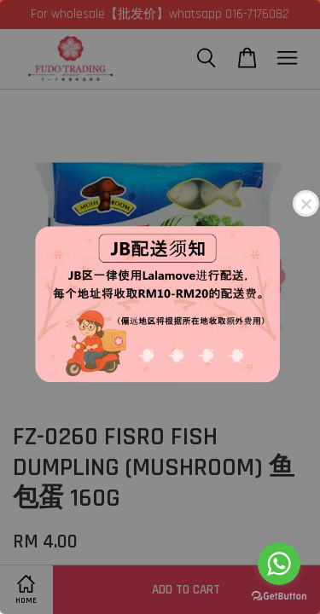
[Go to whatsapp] (279, 563)
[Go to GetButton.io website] (279, 596)
